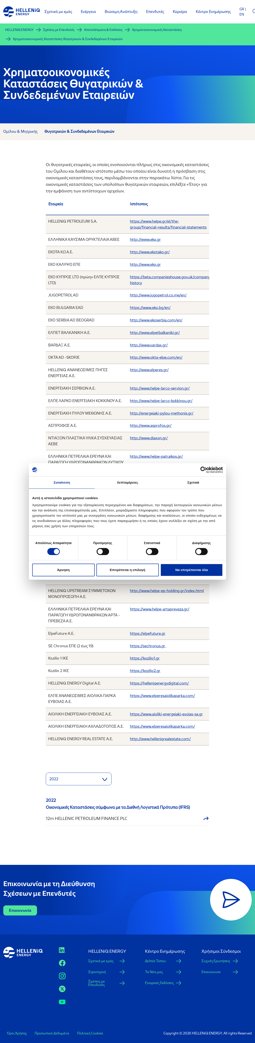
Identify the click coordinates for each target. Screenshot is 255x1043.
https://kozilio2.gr (145, 670)
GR (241, 9)
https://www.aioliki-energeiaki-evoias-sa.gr (166, 714)
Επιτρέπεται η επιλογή (127, 570)
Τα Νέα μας (154, 972)
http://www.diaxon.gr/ (149, 438)
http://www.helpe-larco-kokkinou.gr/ (161, 400)
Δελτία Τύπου (155, 961)
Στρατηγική (97, 972)
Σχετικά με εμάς (100, 961)
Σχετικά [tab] (193, 482)
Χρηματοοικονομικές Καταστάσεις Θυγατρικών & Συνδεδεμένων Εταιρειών (68, 39)
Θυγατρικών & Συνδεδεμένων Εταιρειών (79, 131)
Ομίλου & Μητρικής (20, 131)
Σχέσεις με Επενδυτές (58, 30)
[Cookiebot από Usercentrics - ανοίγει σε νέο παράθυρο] (203, 470)
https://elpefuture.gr (147, 633)
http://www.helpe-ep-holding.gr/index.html (167, 590)
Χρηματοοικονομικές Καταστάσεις (157, 30)
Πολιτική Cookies (90, 1033)
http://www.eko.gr (145, 239)
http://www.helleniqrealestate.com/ (160, 738)
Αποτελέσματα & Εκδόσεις (103, 30)
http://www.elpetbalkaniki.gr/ (155, 332)
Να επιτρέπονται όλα (191, 570)
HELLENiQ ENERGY (19, 30)
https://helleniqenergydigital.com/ (159, 683)
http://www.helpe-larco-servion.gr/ (160, 388)
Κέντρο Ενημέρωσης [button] (165, 951)
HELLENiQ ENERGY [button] (107, 951)
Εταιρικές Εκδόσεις (159, 983)
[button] (79, 779)
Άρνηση (63, 570)
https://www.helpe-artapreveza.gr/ (159, 609)
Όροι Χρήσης (17, 1033)
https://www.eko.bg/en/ (150, 307)
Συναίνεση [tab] (61, 482)
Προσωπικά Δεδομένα (52, 1033)
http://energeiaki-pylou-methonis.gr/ (161, 413)
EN (241, 14)
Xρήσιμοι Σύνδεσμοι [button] (221, 951)
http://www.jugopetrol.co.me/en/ (158, 295)
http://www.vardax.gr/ (149, 345)
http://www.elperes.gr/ (149, 369)
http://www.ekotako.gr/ (150, 252)
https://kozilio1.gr (145, 658)
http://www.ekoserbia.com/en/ (156, 320)
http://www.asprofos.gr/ (151, 425)
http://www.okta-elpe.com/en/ (156, 357)
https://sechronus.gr (148, 646)
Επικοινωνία (20, 910)
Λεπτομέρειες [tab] (127, 482)
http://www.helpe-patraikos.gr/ (156, 456)
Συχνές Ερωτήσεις (216, 961)
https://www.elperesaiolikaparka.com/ (162, 695)
